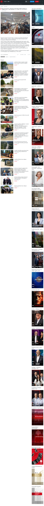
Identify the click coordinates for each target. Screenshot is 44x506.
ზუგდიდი (7, 56)
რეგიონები (5, 6)
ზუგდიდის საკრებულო (12, 56)
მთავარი (2, 6)
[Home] (1, 1)
